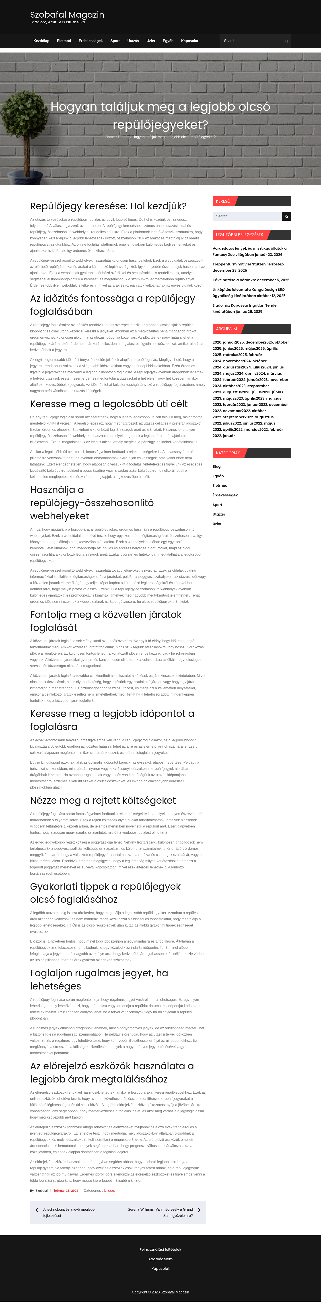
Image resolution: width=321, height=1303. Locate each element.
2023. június (272, 393)
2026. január (224, 343)
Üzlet (151, 42)
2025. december (249, 343)
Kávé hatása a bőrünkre (234, 281)
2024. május (224, 374)
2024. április (245, 374)
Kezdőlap (41, 42)
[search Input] (255, 42)
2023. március (268, 399)
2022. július (223, 424)
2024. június (273, 368)
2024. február (225, 380)
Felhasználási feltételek (160, 1250)
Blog (217, 467)
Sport (115, 42)
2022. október (254, 412)
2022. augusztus (259, 418)
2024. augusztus (227, 368)
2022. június (243, 424)
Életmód (64, 42)
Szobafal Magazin (71, 15)
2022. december (273, 405)
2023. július (252, 393)
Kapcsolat (189, 42)
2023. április (245, 399)
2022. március (246, 430)
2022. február (271, 430)
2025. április (267, 349)
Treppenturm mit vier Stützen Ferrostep (248, 265)
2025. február (250, 355)
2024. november (227, 362)
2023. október (225, 387)
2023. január (248, 405)
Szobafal (41, 1192)
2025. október (276, 343)
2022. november (227, 412)
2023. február (225, 405)
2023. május (224, 399)
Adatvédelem (160, 1260)
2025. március (225, 355)
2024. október (254, 362)
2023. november (273, 380)
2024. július (252, 368)
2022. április (223, 430)
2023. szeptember (253, 387)
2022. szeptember (229, 418)
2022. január (224, 436)
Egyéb (168, 42)
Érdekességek (91, 42)
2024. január (248, 380)
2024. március (269, 374)
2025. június (223, 349)
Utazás (133, 42)
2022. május (264, 424)
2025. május (245, 349)
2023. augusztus (227, 393)
